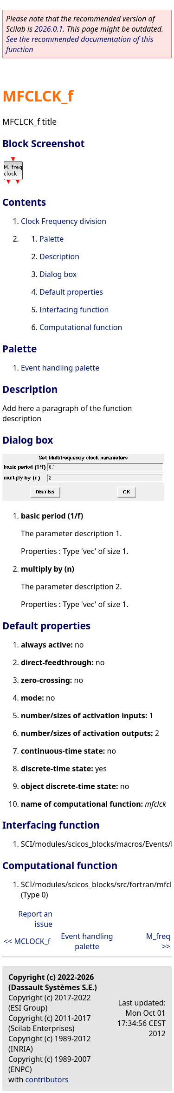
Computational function (80, 327)
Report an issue (35, 919)
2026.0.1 (48, 29)
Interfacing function (74, 309)
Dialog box (58, 274)
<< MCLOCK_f (27, 941)
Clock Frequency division (63, 221)
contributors (47, 1079)
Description (59, 256)
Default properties (71, 292)
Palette (51, 239)
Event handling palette (60, 368)
